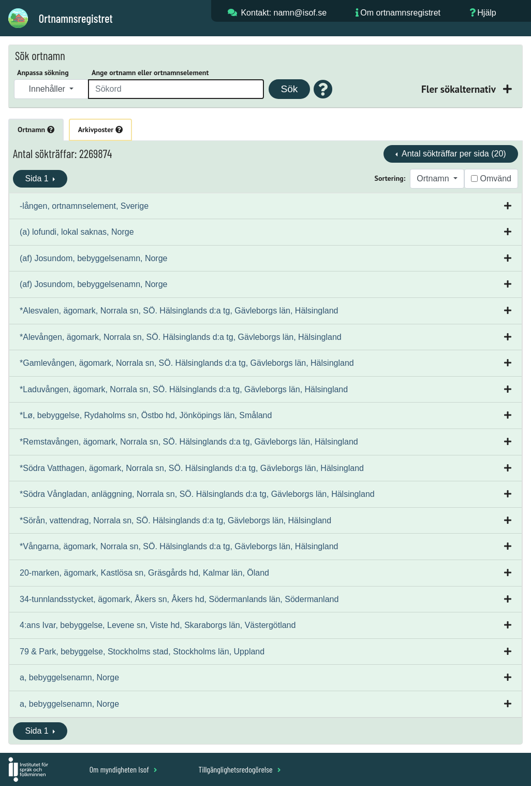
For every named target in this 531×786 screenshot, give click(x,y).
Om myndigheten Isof (123, 769)
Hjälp (486, 12)
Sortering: (390, 178)
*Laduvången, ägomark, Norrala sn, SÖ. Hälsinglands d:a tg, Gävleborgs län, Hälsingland (184, 389)
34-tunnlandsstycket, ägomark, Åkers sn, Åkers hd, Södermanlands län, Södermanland (179, 599)
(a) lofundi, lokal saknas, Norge (77, 231)
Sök (289, 88)
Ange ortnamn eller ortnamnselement (150, 72)
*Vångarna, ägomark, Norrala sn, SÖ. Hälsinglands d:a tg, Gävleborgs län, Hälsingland (179, 546)
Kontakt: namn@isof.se (284, 12)
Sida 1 (38, 178)
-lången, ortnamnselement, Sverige (84, 206)
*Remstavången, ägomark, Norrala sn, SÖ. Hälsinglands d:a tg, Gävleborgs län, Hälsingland (189, 441)
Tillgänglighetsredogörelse (239, 769)
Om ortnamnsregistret (400, 12)
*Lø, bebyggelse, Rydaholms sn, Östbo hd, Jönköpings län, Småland (146, 415)
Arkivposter (100, 129)
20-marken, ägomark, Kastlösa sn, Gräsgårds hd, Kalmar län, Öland (144, 572)
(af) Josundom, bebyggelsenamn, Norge (94, 258)
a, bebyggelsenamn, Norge (69, 677)
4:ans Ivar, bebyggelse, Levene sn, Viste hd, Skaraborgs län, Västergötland (158, 625)
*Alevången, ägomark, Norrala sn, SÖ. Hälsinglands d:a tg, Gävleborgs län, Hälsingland (181, 337)
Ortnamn (36, 129)
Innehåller (48, 88)
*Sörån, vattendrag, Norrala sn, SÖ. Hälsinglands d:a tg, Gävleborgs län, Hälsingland (175, 520)
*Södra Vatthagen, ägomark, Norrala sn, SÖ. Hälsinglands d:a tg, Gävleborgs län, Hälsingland (192, 468)
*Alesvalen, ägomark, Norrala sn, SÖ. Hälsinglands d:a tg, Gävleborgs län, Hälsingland (179, 310)
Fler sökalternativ (459, 88)
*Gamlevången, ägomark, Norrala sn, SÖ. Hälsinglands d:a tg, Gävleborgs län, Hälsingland (187, 363)
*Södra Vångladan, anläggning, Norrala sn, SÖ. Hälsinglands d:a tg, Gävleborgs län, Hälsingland (197, 494)
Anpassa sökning (43, 72)
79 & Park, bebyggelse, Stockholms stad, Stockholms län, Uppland (142, 651)
